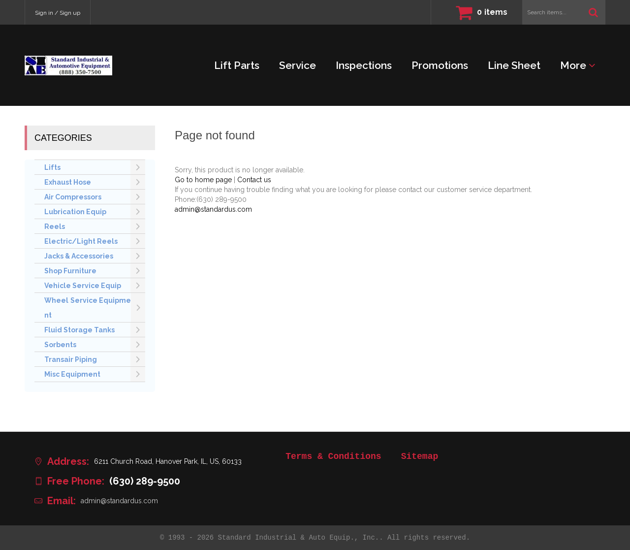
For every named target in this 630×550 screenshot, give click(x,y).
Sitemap (420, 456)
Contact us (254, 180)
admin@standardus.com (213, 209)
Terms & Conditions (333, 456)
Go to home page (203, 180)
